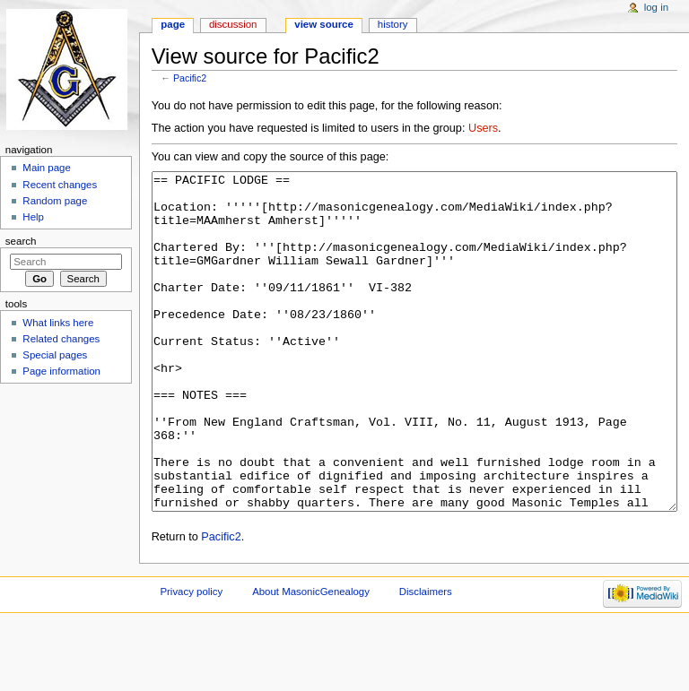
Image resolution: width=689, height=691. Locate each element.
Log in (656, 7)
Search (21, 241)
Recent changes (59, 184)
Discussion (233, 24)
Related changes (61, 338)
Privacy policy (191, 658)
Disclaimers (425, 658)
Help (33, 217)
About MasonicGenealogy (311, 658)
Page (173, 24)
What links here (57, 322)
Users (483, 128)
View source (323, 24)
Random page (54, 200)
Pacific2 (189, 78)
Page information (61, 371)
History (393, 24)
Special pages (54, 355)
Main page (46, 167)
